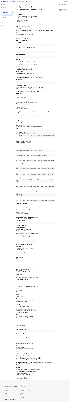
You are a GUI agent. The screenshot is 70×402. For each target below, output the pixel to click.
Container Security (7, 385)
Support (60, 11)
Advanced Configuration (62, 8)
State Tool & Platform (26, 1)
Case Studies (22, 386)
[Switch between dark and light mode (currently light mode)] (59, 1)
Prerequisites (60, 5)
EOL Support (6, 390)
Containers (19, 1)
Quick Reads (22, 387)
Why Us (29, 386)
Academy (22, 396)
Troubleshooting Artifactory (62, 9)
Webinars (21, 393)
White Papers (22, 389)
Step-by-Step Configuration (62, 6)
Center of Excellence (7, 391)
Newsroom (29, 389)
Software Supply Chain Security (9, 387)
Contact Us (29, 390)
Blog (21, 385)
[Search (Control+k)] (65, 1)
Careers (29, 387)
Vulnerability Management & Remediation (11, 386)
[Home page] (16, 4)
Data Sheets (22, 390)
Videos (21, 391)
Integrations (6, 393)
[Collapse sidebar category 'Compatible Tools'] (12, 12)
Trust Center (22, 397)
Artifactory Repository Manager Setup (63, 4)
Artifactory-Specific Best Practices (63, 10)
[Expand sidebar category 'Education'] (12, 23)
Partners (5, 394)
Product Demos (23, 394)
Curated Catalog (13, 1)
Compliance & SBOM (7, 389)
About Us (29, 385)
